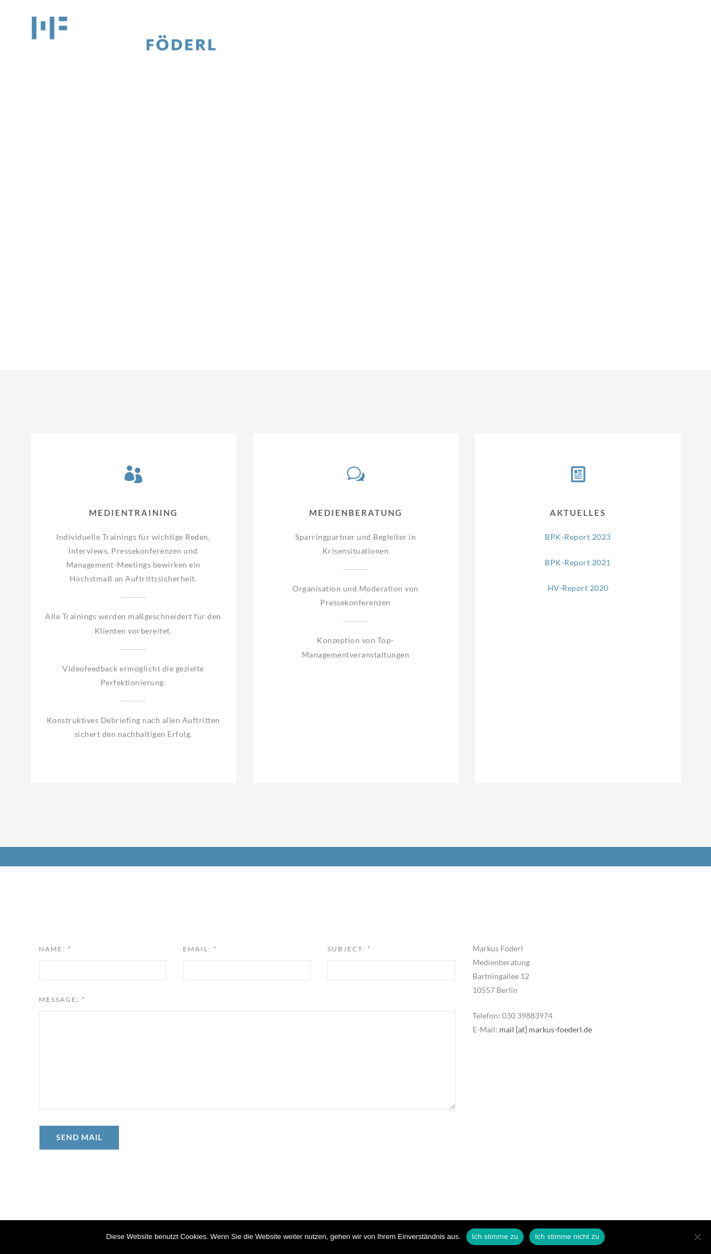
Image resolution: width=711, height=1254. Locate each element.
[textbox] (247, 1060)
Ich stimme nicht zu (567, 1236)
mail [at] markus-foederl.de (545, 1029)
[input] (103, 970)
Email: (200, 949)
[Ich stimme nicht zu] (697, 1236)
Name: (55, 949)
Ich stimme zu (495, 1236)
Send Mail (79, 1137)
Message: (62, 999)
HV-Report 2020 (578, 588)
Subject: (349, 949)
